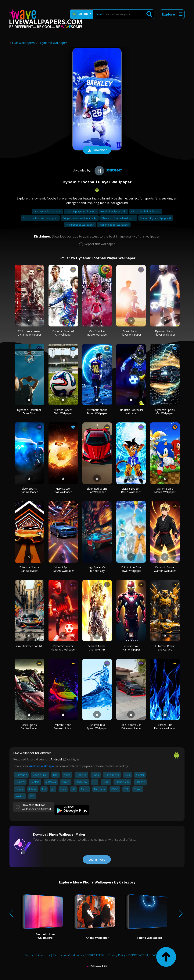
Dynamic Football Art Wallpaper (63, 332)
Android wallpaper (42, 766)
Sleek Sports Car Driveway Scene (131, 726)
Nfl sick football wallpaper (145, 211)
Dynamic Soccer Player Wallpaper (165, 332)
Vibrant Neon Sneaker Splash (63, 726)
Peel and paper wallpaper (114, 224)
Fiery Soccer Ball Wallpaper (63, 490)
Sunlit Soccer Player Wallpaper (131, 332)
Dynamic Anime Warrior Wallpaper (165, 569)
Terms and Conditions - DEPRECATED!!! (79, 955)
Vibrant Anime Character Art (97, 647)
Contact (30, 955)
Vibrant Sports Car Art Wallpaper (63, 569)
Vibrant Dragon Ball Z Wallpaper (131, 490)
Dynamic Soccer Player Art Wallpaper (63, 647)
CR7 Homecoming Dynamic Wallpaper (29, 332)
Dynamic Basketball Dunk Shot (29, 411)
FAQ (154, 955)
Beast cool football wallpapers (40, 218)
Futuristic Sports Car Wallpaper (29, 569)
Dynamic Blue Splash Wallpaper (97, 726)
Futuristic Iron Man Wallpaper (131, 647)
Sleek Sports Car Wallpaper (29, 490)
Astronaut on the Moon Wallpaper (97, 411)
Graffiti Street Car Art (29, 646)
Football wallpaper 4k (113, 211)
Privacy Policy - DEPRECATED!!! (128, 955)
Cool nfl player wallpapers (81, 211)
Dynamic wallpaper (53, 43)
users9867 (108, 170)
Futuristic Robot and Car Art (165, 647)
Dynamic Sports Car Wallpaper (165, 411)
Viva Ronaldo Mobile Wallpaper (97, 332)
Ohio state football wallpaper (118, 218)
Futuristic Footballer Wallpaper (131, 411)
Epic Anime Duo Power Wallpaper (130, 569)
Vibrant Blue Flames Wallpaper (165, 726)
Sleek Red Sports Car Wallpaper (97, 490)
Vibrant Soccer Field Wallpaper (63, 411)
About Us (44, 955)
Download (97, 150)
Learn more (96, 859)
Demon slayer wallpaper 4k (155, 218)
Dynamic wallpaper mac (47, 211)
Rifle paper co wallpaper (80, 224)
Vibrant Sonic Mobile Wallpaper (164, 490)
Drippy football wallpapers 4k (80, 218)
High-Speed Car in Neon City (97, 569)
